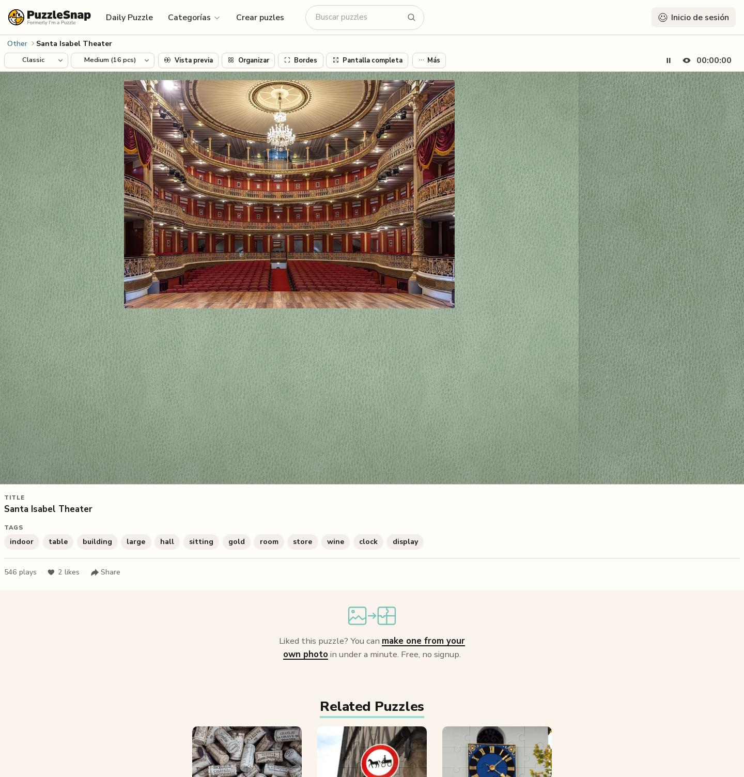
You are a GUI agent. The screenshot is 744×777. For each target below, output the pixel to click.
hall (167, 542)
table (58, 542)
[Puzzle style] (36, 60)
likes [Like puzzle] (63, 572)
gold (236, 542)
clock (368, 542)
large (136, 542)
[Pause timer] (668, 60)
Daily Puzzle (129, 17)
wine (335, 542)
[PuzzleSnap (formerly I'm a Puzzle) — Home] (49, 17)
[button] (194, 17)
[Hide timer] (705, 60)
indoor (22, 542)
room (269, 542)
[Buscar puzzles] (358, 17)
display (405, 542)
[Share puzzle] (105, 572)
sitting (201, 542)
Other (17, 44)
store (302, 542)
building (97, 542)
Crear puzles (260, 17)
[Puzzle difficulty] (112, 60)
